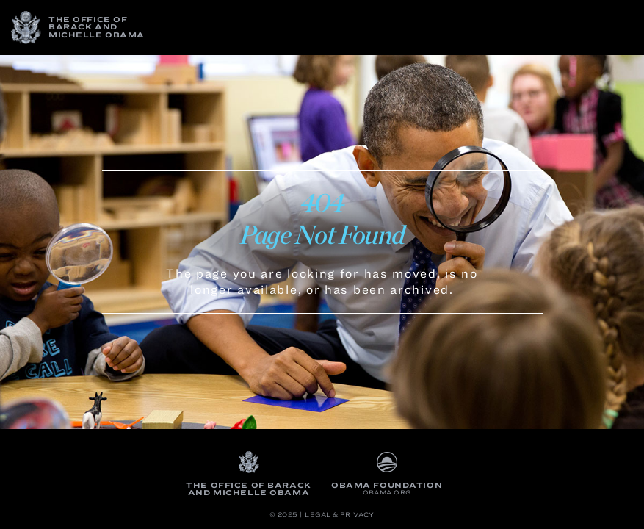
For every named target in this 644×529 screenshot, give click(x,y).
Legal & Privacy (340, 514)
